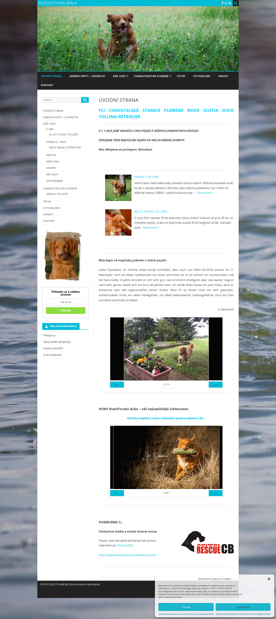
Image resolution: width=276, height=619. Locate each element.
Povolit (186, 607)
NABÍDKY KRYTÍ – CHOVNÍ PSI (87, 76)
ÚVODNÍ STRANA (51, 76)
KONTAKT (47, 85)
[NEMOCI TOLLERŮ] (118, 188)
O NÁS (50, 129)
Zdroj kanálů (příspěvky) (57, 341)
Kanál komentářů (53, 348)
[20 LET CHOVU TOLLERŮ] (118, 223)
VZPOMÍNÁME (54, 181)
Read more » (205, 193)
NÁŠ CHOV (119, 76)
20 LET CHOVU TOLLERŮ (150, 211)
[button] (269, 579)
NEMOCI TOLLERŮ (146, 177)
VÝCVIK (181, 76)
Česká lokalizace (52, 354)
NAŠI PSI (51, 155)
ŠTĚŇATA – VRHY (56, 142)
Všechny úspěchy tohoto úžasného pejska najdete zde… (166, 418)
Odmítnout (243, 607)
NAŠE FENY (52, 161)
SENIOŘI (51, 168)
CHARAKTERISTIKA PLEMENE (151, 76)
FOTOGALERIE (201, 76)
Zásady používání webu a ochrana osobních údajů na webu (186, 614)
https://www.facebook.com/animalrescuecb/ (127, 555)
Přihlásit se (49, 335)
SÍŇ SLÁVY (52, 174)
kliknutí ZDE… (125, 545)
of (166, 492)
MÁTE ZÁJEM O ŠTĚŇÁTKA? (65, 147)
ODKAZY (223, 76)
